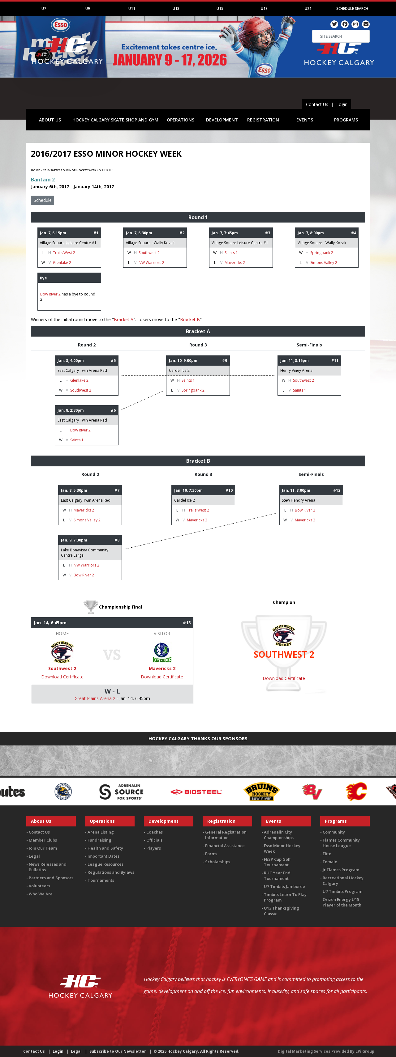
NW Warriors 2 (151, 262)
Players (153, 848)
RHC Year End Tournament (277, 875)
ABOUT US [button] (50, 120)
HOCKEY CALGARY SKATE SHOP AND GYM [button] (115, 120)
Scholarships (217, 861)
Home (35, 170)
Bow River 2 (50, 294)
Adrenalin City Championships (279, 834)
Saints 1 (231, 252)
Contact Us (317, 104)
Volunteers (39, 886)
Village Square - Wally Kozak (150, 242)
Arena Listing (101, 832)
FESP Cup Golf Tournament (277, 862)
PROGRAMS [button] (346, 120)
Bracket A (123, 319)
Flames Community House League (341, 842)
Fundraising (99, 840)
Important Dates (103, 856)
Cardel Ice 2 (179, 370)
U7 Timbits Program (342, 891)
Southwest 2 (149, 252)
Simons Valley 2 (323, 262)
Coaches (154, 832)
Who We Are (41, 894)
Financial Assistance (225, 845)
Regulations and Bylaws (111, 872)
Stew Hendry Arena (298, 500)
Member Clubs (43, 840)
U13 (176, 8)
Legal (34, 856)
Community (334, 832)
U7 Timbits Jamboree (284, 886)
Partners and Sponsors (51, 878)
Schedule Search (352, 8)
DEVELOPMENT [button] (222, 120)
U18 (264, 8)
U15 (220, 8)
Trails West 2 (64, 252)
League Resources (105, 864)
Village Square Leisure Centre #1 (68, 242)
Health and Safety (105, 848)
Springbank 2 (321, 252)
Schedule (43, 200)
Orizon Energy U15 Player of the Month (342, 902)
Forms (211, 853)
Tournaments (101, 880)
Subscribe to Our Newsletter (117, 1051)
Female (330, 861)
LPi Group (364, 1051)
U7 (43, 8)
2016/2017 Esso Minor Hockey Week (69, 170)
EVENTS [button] (304, 120)
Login (341, 104)
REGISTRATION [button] (263, 120)
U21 (308, 8)
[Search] (341, 36)
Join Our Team (43, 848)
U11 (131, 8)
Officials (154, 840)
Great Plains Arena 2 (95, 698)
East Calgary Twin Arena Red (82, 370)
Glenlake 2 (62, 262)
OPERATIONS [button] (180, 120)
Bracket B (190, 319)
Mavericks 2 (235, 262)
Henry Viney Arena (296, 370)
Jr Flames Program (341, 869)
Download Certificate (62, 677)
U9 (87, 8)
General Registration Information (226, 834)
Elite (327, 853)
